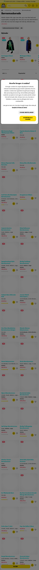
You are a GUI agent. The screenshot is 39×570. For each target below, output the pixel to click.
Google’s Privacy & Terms (19, 107)
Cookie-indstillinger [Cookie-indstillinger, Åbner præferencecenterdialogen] (26, 112)
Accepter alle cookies (27, 118)
